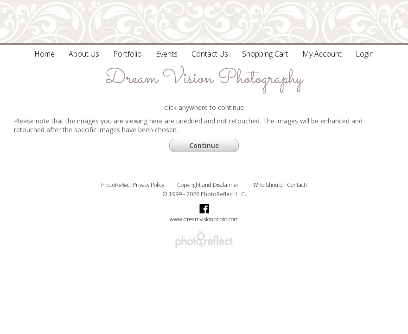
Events (167, 54)
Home (44, 54)
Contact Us (209, 54)
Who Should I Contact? (280, 184)
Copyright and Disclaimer (208, 184)
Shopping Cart (265, 54)
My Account (322, 54)
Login (365, 54)
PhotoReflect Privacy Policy (132, 184)
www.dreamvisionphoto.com (204, 219)
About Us (84, 54)
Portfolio (127, 54)
